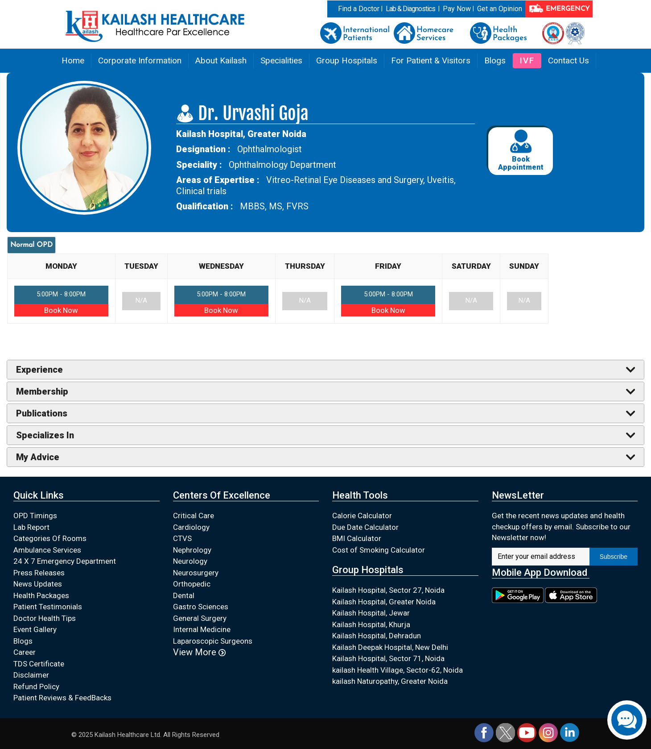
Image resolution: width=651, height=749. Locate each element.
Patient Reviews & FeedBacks (62, 697)
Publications (41, 413)
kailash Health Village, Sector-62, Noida (397, 670)
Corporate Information (139, 60)
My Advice (37, 457)
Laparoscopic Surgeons (212, 641)
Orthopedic (191, 583)
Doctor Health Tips (44, 618)
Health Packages (41, 595)
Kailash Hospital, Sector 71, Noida (388, 658)
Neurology (190, 561)
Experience (39, 369)
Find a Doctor (358, 8)
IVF (527, 60)
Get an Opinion (499, 8)
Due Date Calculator (365, 527)
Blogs (495, 60)
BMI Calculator (356, 538)
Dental (183, 595)
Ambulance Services (47, 549)
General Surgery (200, 618)
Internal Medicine (202, 629)
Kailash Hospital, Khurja (371, 624)
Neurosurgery (195, 572)
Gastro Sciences (200, 606)
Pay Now (457, 8)
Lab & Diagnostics (410, 8)
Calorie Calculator (362, 515)
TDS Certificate (38, 663)
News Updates (37, 583)
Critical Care (193, 515)
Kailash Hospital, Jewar (371, 612)
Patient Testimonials (47, 606)
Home (73, 60)
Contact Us (568, 60)
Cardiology (191, 527)
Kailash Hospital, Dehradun (376, 635)
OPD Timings (35, 515)
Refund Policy (36, 686)
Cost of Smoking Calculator (378, 549)
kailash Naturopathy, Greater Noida (390, 681)
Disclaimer (31, 674)
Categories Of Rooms (50, 538)
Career (24, 652)
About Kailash (221, 60)
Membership (42, 391)
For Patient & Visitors (430, 60)
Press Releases (39, 572)
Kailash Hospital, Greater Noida (384, 601)
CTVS (182, 538)
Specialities (281, 60)
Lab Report (31, 527)
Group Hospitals (346, 60)
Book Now (61, 310)
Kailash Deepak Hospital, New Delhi (390, 647)
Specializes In (45, 435)
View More (199, 652)
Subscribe (613, 556)
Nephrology (192, 549)
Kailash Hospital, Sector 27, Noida (388, 590)
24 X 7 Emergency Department (64, 561)
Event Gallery (35, 629)
